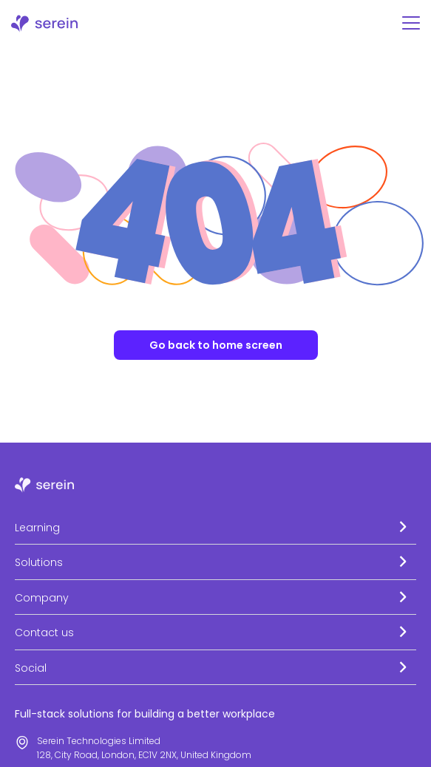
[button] (215, 527)
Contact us (44, 632)
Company (42, 597)
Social (31, 668)
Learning (37, 527)
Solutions (39, 562)
